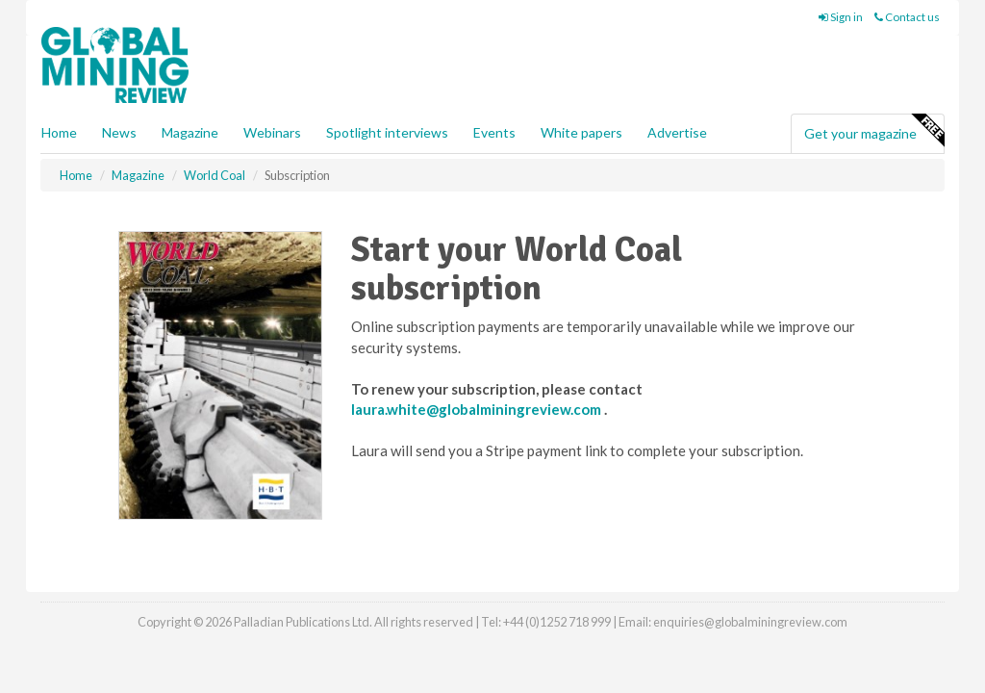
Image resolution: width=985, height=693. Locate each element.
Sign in (841, 17)
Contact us (907, 17)
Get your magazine (874, 131)
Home (59, 132)
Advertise (677, 132)
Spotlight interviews (387, 132)
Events (494, 132)
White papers (581, 132)
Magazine (190, 132)
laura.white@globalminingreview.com (477, 409)
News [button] (119, 132)
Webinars (272, 132)
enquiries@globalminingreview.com (750, 621)
